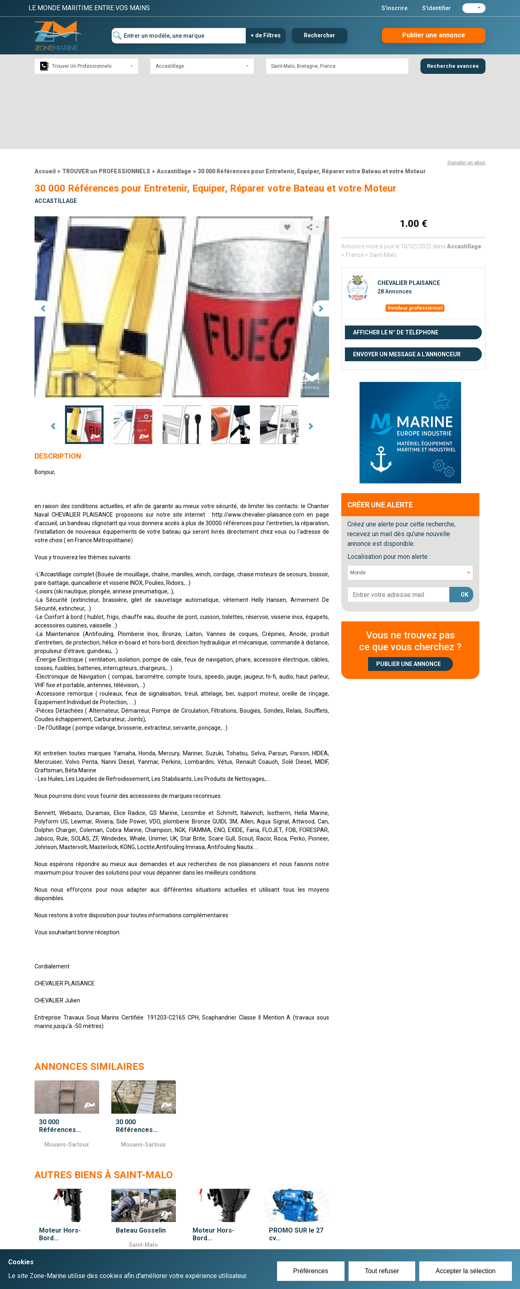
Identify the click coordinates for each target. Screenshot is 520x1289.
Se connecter (216, 1242)
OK (464, 523)
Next (311, 355)
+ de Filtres (266, 35)
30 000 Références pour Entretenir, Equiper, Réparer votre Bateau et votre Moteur (312, 100)
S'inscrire (394, 8)
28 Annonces (394, 220)
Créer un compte (221, 1232)
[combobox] (86, 66)
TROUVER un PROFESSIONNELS (106, 100)
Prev (53, 355)
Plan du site (369, 1232)
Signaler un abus (466, 92)
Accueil (45, 100)
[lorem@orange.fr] (398, 523)
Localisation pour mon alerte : (389, 485)
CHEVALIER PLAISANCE (408, 212)
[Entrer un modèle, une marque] (179, 35)
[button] (473, 8)
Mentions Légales (377, 1242)
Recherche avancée (453, 66)
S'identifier (436, 8)
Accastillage (174, 100)
